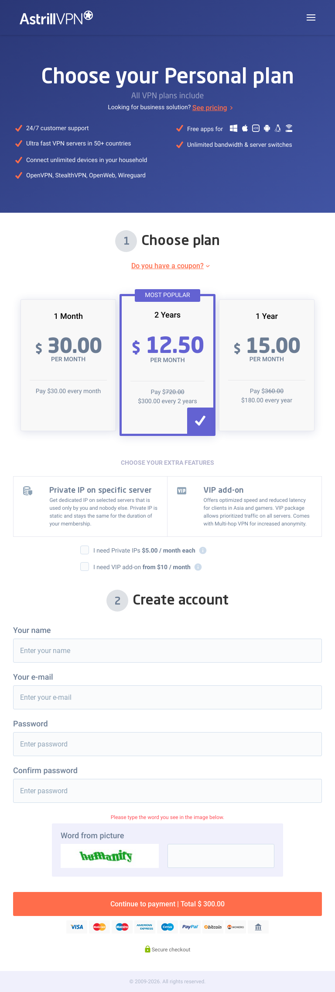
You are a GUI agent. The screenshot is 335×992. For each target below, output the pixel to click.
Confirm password (45, 770)
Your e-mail (33, 677)
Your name (32, 630)
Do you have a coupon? (167, 266)
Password (30, 724)
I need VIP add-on (147, 567)
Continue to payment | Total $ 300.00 (167, 904)
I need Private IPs (150, 550)
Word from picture (92, 835)
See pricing (209, 108)
